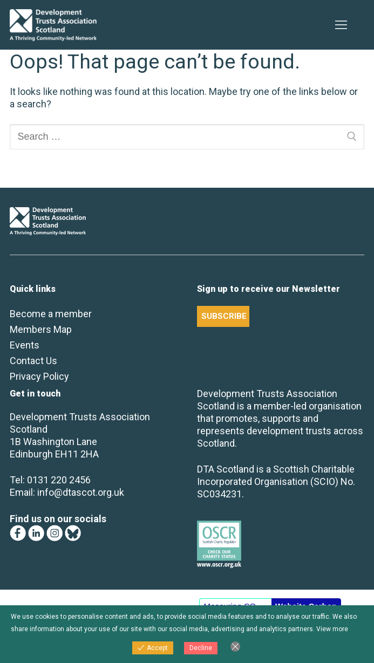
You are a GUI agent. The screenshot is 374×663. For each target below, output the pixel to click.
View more (332, 629)
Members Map (41, 329)
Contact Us (33, 360)
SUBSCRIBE (224, 316)
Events (24, 345)
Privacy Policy (39, 376)
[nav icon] (340, 25)
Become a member (51, 313)
